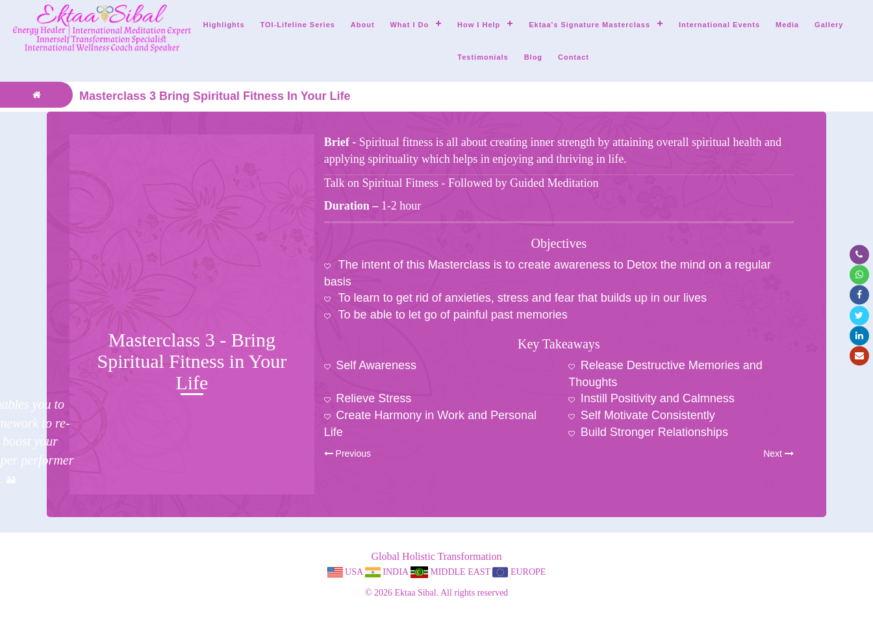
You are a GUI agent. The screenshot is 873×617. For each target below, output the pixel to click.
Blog (533, 57)
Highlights (224, 25)
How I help (478, 25)
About (363, 25)
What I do (409, 25)
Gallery (829, 25)
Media (787, 25)
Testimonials (482, 57)
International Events (719, 25)
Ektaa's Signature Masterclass (589, 25)
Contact (573, 57)
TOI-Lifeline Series (297, 25)
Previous (347, 453)
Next (778, 453)
